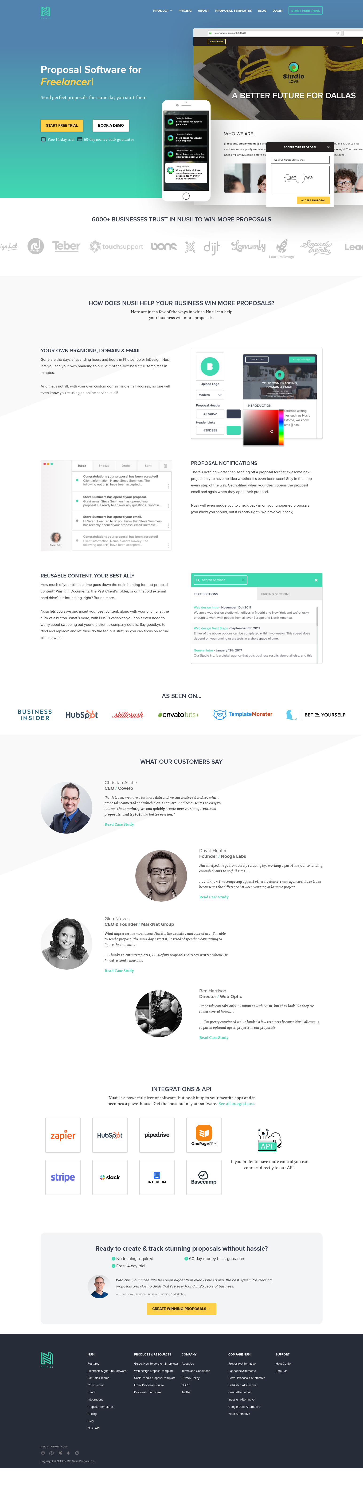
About (203, 10)
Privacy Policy (190, 1378)
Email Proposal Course (149, 1385)
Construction (96, 1385)
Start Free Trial (305, 10)
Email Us (281, 1371)
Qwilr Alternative (239, 1392)
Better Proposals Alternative (246, 1378)
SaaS (91, 1392)
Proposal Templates (233, 10)
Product (162, 10)
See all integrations (236, 1104)
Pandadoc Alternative (242, 1371)
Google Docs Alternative (244, 1407)
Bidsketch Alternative (242, 1385)
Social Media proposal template (155, 1378)
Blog (262, 10)
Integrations (95, 1399)
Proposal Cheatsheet (148, 1392)
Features (93, 1363)
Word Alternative (239, 1414)
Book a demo (111, 125)
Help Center (284, 1363)
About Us (188, 1363)
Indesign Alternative (241, 1399)
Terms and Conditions (196, 1371)
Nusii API (94, 1428)
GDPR (186, 1385)
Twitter (186, 1392)
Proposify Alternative (242, 1363)
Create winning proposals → (181, 1308)
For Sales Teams (98, 1378)
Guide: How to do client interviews (156, 1363)
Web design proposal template (154, 1371)
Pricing (185, 10)
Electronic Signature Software (107, 1371)
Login (277, 10)
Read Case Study (119, 825)
